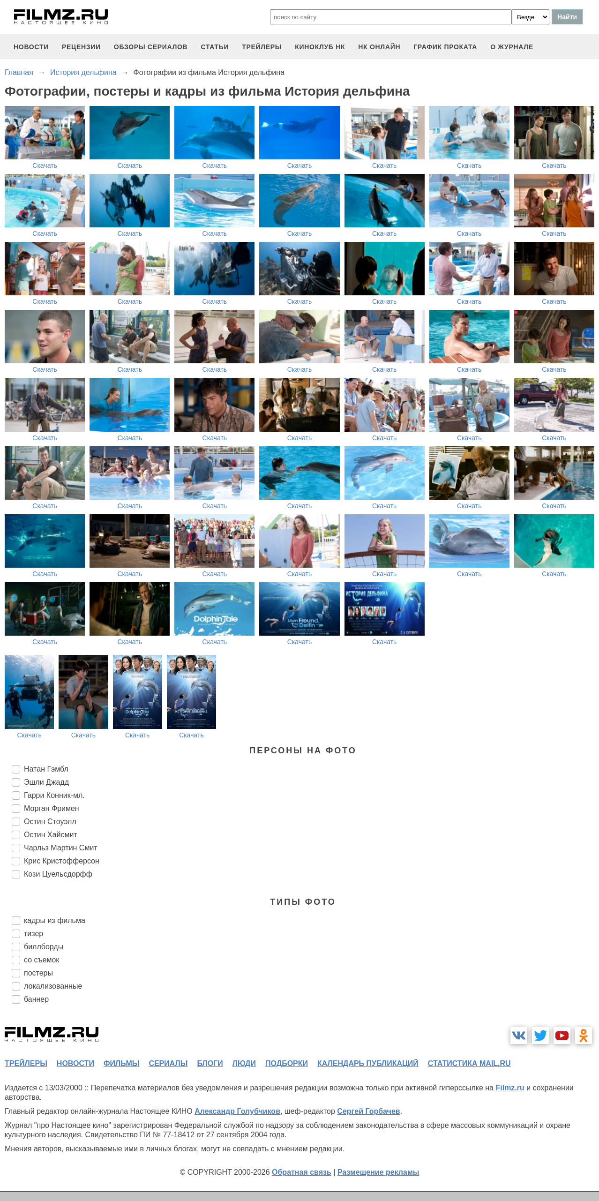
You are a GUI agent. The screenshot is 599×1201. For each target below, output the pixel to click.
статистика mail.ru (469, 1063)
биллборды (43, 947)
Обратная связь (301, 1172)
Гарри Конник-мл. (54, 795)
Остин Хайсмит (50, 835)
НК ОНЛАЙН (379, 47)
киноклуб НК (320, 47)
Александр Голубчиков (237, 1111)
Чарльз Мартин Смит (60, 848)
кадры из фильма (54, 920)
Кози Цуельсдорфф (58, 874)
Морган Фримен (51, 808)
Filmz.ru (509, 1088)
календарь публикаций (368, 1063)
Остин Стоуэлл (50, 822)
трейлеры (262, 47)
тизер (33, 934)
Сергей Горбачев (368, 1111)
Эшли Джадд (46, 782)
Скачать (44, 165)
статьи (215, 47)
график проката (445, 47)
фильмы (121, 1063)
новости (31, 47)
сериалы (168, 1063)
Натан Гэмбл (46, 769)
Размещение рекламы (378, 1172)
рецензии (81, 47)
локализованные (53, 986)
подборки (286, 1063)
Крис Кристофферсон (61, 861)
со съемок (41, 960)
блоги (210, 1063)
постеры (38, 973)
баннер (36, 999)
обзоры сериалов (151, 47)
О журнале (511, 47)
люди (244, 1063)
